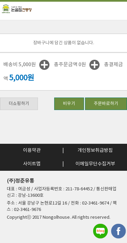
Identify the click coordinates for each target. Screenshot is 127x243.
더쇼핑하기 (19, 103)
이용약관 (32, 150)
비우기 (69, 103)
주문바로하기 (106, 103)
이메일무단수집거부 (95, 164)
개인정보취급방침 (95, 150)
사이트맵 (32, 164)
